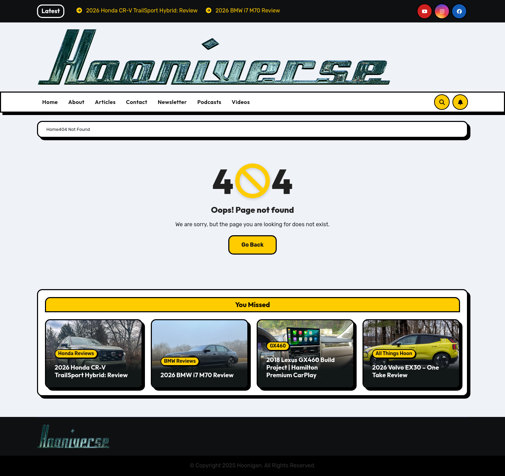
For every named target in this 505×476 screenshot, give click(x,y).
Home (50, 101)
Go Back (252, 244)
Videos (241, 101)
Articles (105, 101)
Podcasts (209, 101)
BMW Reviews (180, 361)
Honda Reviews (76, 353)
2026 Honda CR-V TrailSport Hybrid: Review (91, 371)
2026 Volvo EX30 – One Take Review (405, 371)
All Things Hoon (394, 353)
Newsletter (172, 101)
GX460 (278, 346)
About (76, 101)
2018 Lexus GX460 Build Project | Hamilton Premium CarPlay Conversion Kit (300, 371)
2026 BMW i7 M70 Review (196, 375)
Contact (136, 101)
